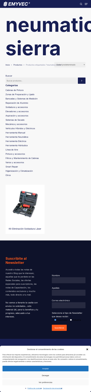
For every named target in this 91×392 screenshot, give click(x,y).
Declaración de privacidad (52, 388)
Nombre (69, 278)
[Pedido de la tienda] (69, 64)
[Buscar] (82, 81)
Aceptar (45, 368)
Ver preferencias (45, 382)
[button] (87, 349)
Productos (17, 65)
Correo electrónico (69, 303)
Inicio (8, 65)
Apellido (69, 291)
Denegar (45, 375)
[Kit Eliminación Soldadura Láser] (25, 204)
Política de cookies (35, 388)
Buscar (9, 76)
